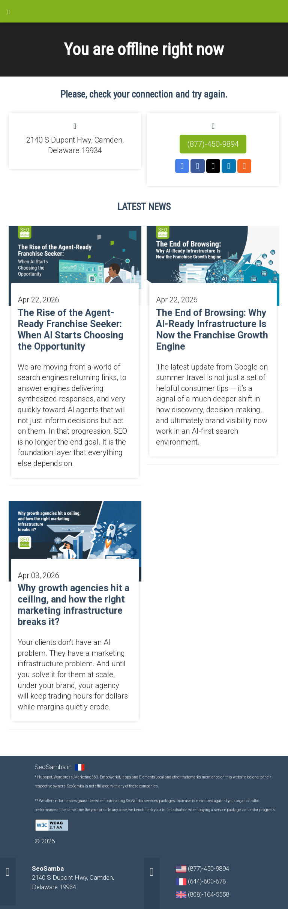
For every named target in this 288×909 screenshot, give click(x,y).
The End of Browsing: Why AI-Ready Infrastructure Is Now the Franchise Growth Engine (212, 329)
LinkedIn (229, 166)
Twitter (213, 166)
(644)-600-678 (201, 881)
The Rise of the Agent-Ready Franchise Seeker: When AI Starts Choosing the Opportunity (70, 329)
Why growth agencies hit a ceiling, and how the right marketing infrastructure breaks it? (73, 605)
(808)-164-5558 (202, 894)
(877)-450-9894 (213, 144)
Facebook (197, 166)
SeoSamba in (53, 767)
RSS (244, 166)
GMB (182, 166)
